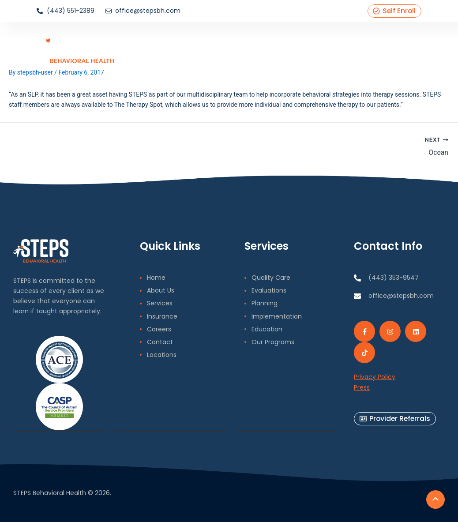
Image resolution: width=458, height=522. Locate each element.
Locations (403, 46)
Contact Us (364, 46)
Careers (327, 46)
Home (179, 46)
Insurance (275, 46)
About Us (208, 46)
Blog (303, 46)
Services (241, 46)
